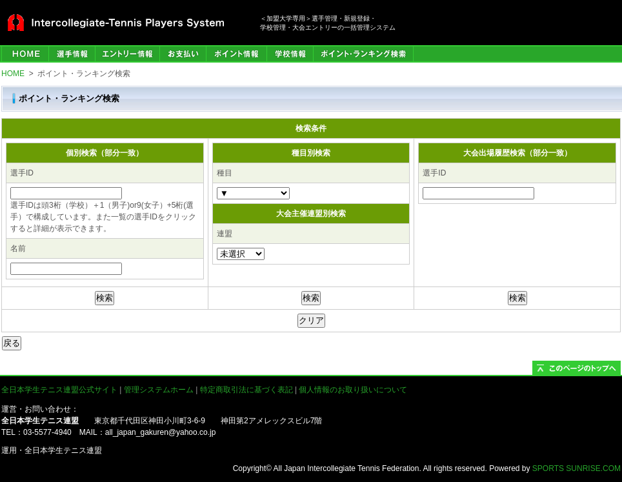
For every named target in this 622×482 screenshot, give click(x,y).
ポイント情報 (236, 54)
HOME (24, 54)
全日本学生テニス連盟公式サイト (59, 389)
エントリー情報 (127, 54)
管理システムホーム (159, 389)
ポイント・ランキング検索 (363, 54)
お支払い (182, 54)
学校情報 (289, 54)
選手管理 (71, 54)
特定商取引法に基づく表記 (246, 389)
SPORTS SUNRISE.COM (576, 468)
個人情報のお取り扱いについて (353, 389)
